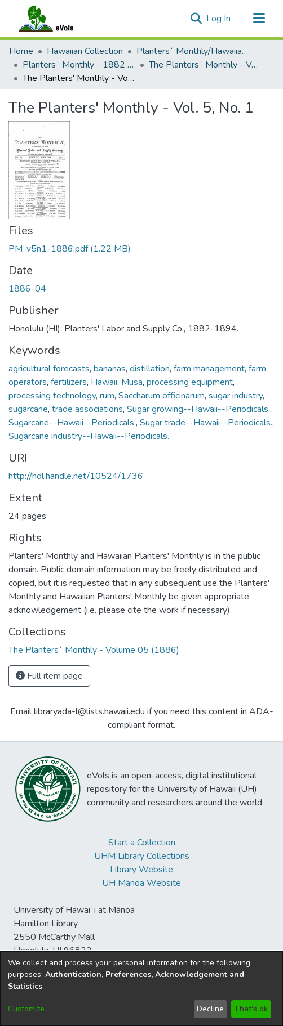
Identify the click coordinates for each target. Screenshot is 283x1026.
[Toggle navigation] (259, 18)
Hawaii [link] (104, 382)
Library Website (141, 869)
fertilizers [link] (69, 382)
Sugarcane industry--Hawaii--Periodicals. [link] (88, 436)
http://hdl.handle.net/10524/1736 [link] (75, 476)
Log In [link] (219, 18)
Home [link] (21, 51)
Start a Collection (141, 842)
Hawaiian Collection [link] (85, 51)
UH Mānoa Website (141, 883)
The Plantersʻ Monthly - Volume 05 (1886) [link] (205, 65)
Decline (210, 1008)
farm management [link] (209, 368)
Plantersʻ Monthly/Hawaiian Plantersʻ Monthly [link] (192, 51)
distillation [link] (150, 368)
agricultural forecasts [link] (49, 368)
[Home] (56, 19)
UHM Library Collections (141, 856)
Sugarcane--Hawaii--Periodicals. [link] (72, 422)
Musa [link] (132, 382)
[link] (69, 249)
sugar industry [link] (236, 395)
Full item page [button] (49, 676)
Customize (26, 1008)
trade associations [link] (87, 409)
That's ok (251, 1008)
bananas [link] (110, 368)
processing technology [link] (52, 395)
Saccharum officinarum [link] (161, 395)
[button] (196, 18)
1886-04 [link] (27, 289)
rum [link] (107, 395)
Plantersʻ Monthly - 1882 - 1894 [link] (79, 65)
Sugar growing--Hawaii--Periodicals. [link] (198, 409)
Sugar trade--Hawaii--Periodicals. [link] (206, 422)
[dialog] (141, 988)
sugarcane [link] (28, 409)
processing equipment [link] (190, 382)
